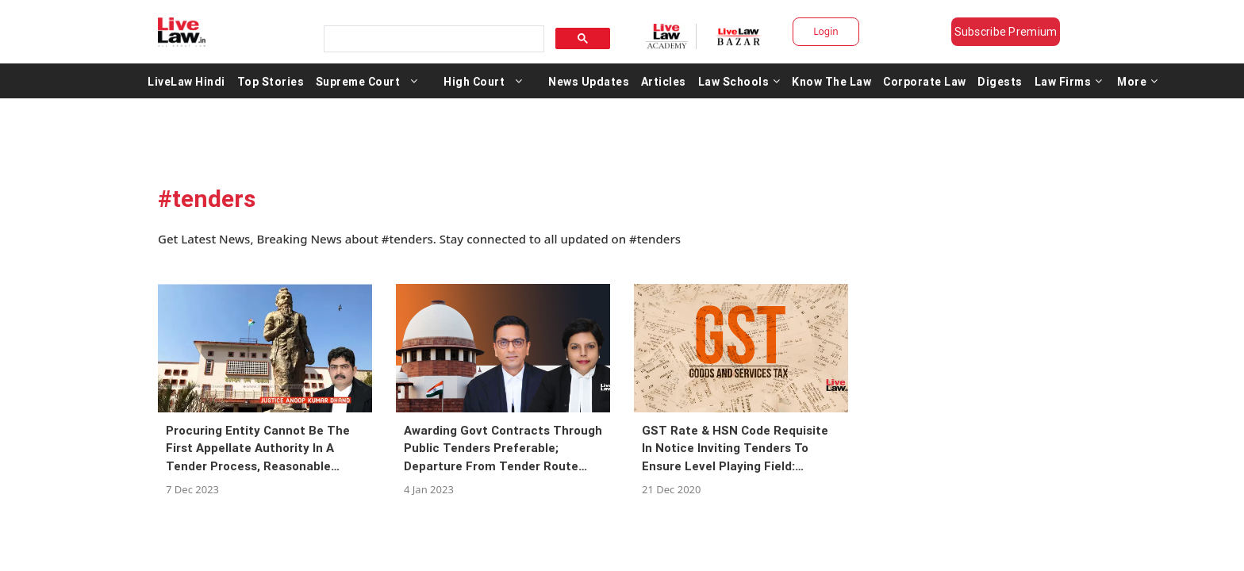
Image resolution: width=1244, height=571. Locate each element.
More (1137, 86)
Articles (663, 86)
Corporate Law (924, 86)
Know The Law (831, 86)
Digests (1000, 86)
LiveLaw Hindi (186, 86)
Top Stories (271, 86)
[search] (428, 34)
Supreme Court (358, 86)
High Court (474, 86)
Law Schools (739, 86)
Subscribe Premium (1018, 32)
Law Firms (1069, 86)
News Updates (588, 86)
